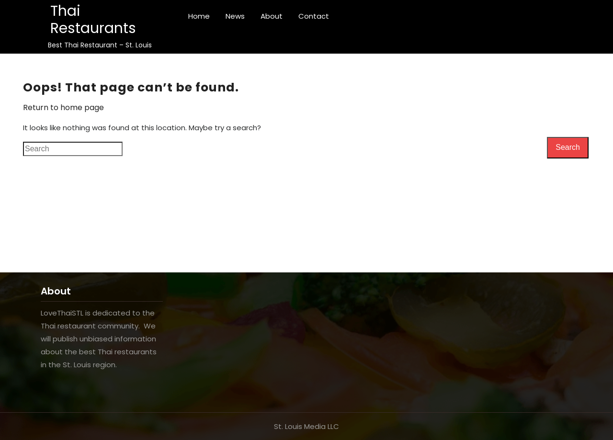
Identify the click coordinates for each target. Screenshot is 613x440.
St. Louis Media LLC (306, 426)
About (272, 16)
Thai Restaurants (93, 19)
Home (199, 16)
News (235, 16)
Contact (313, 16)
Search (568, 147)
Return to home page (63, 107)
